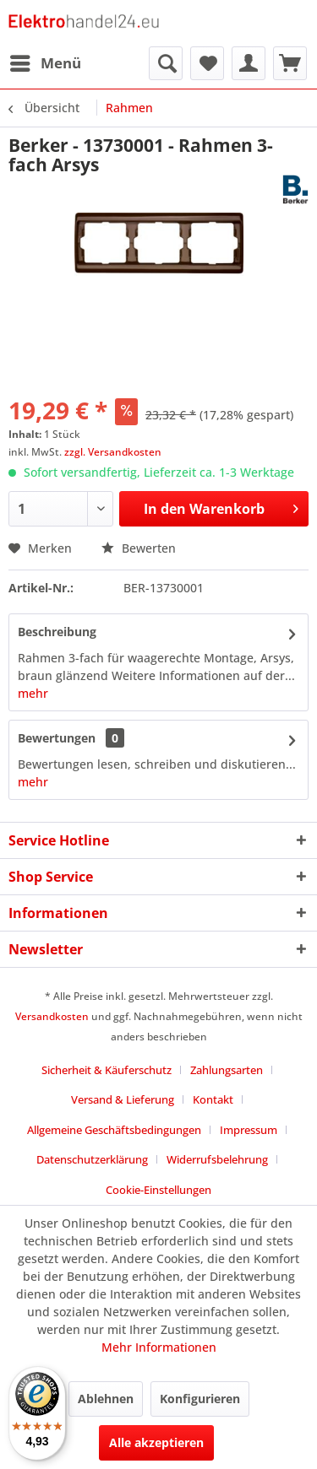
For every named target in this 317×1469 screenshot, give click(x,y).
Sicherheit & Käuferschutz (106, 1069)
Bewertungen (57, 738)
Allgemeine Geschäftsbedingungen (114, 1129)
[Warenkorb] (290, 63)
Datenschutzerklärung (92, 1159)
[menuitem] (45, 63)
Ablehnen (106, 1399)
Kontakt (213, 1099)
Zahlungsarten (226, 1069)
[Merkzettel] (207, 63)
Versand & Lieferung (122, 1099)
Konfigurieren (200, 1399)
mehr (33, 693)
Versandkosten (52, 1016)
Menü (45, 61)
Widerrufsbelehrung (217, 1159)
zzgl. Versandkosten (112, 452)
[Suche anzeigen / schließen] (166, 63)
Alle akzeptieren (156, 1442)
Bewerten (138, 548)
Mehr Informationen (158, 1347)
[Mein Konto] (248, 63)
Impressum (248, 1129)
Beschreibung (57, 632)
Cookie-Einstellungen (158, 1189)
